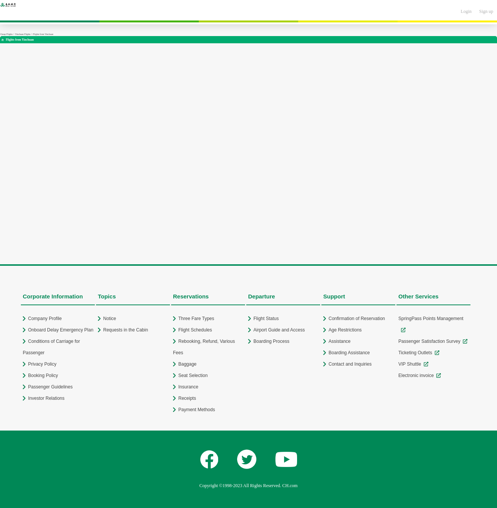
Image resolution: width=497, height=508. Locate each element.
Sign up (486, 11)
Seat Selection (193, 375)
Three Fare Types (196, 318)
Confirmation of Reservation (357, 318)
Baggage (187, 364)
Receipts (187, 398)
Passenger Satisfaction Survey (429, 341)
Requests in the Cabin (125, 330)
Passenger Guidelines (50, 387)
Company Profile (45, 318)
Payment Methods (196, 409)
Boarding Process (271, 341)
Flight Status (266, 318)
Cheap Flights (6, 34)
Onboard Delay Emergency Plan (60, 330)
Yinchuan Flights (22, 34)
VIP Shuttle (409, 364)
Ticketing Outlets (415, 352)
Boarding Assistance (349, 352)
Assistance (340, 341)
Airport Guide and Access (279, 330)
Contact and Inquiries (350, 364)
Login (466, 11)
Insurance (188, 387)
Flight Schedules (195, 330)
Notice (109, 318)
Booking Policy (43, 375)
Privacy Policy (42, 364)
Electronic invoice (416, 375)
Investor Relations (46, 398)
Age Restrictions (345, 330)
